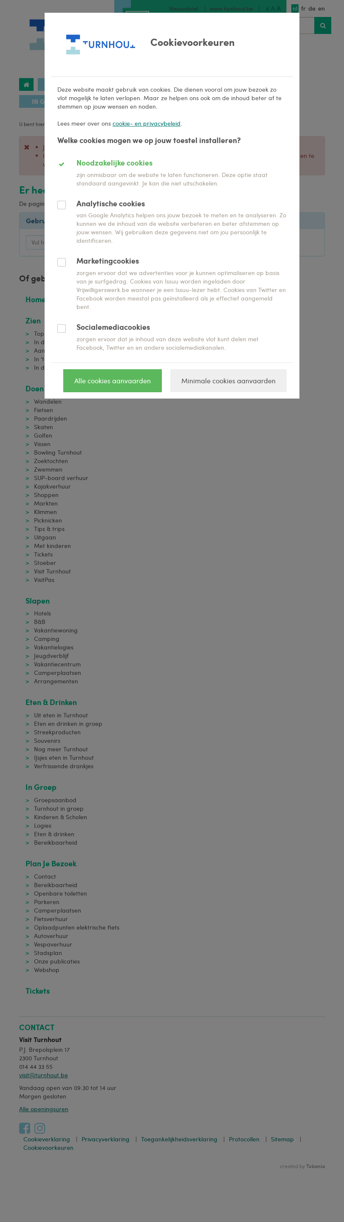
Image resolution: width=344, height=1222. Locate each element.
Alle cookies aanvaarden (112, 380)
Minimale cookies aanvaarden (228, 380)
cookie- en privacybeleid (146, 123)
